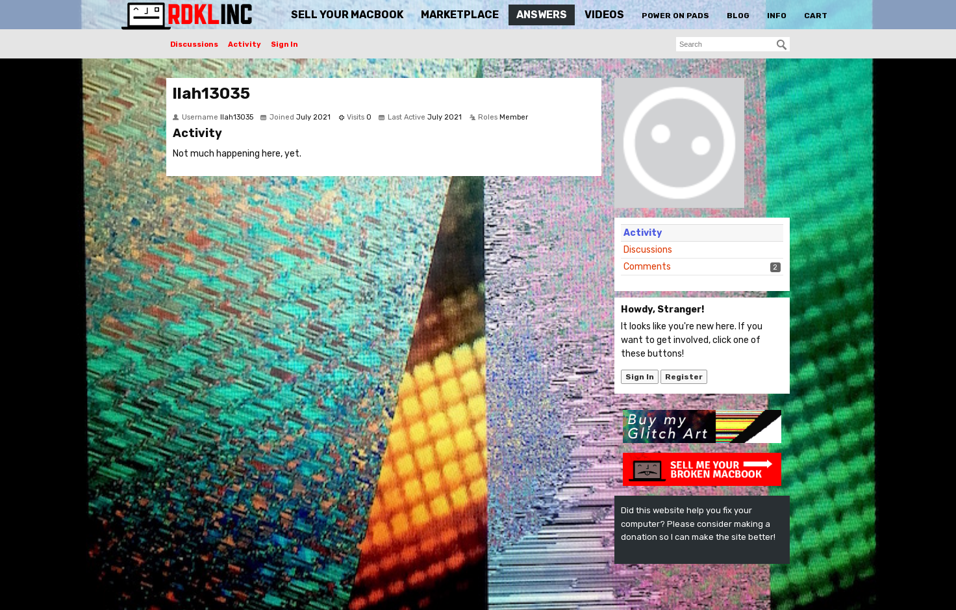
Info (776, 15)
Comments (647, 266)
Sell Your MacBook (347, 14)
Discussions (194, 44)
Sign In (284, 44)
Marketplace (460, 14)
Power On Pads (675, 15)
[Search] (782, 45)
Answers (541, 14)
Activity (244, 44)
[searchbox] (733, 44)
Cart (815, 15)
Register (684, 376)
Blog (738, 15)
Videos (604, 14)
